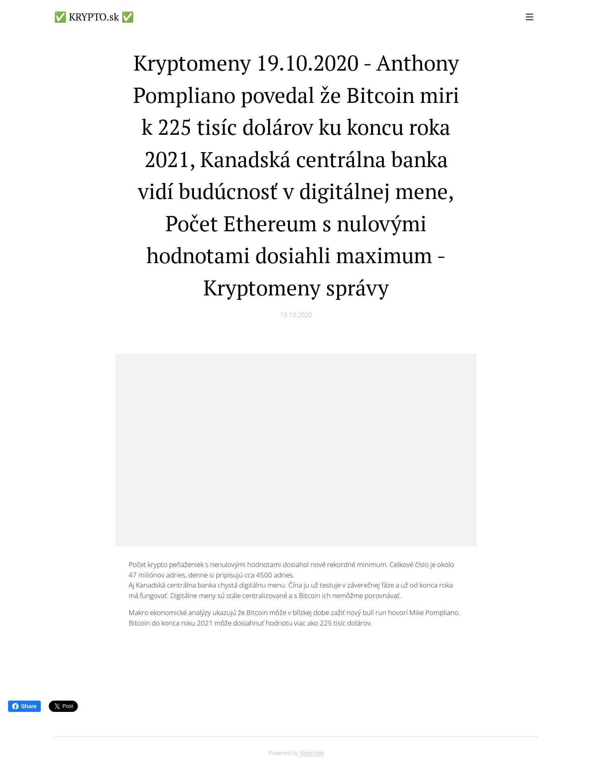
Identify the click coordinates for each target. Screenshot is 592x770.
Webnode (312, 753)
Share (24, 706)
